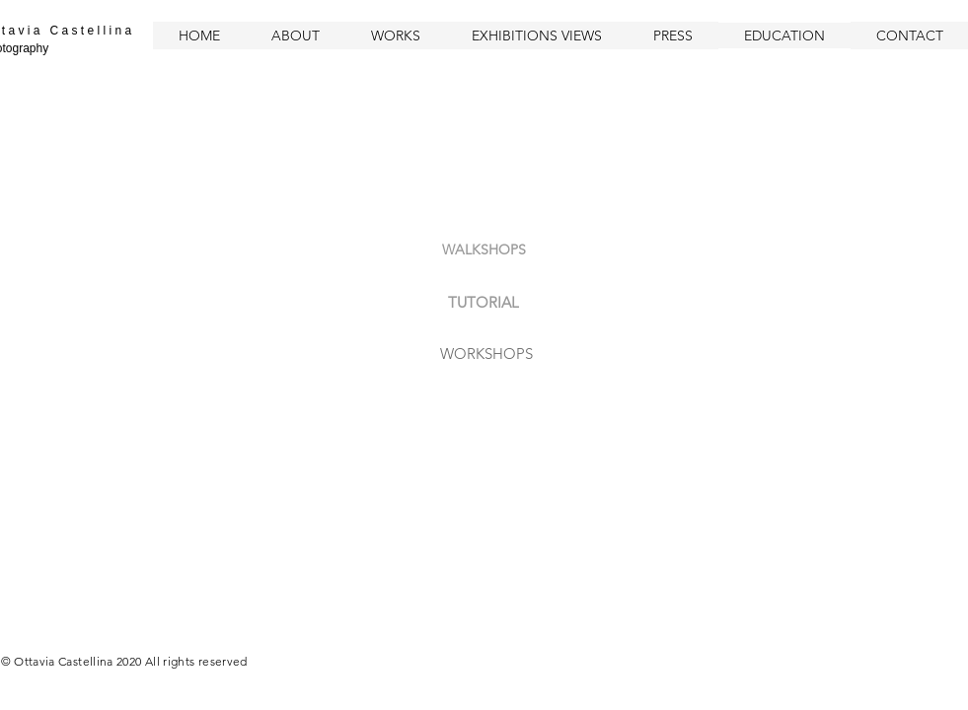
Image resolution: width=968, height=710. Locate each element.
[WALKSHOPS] (484, 250)
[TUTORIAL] (484, 301)
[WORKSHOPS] (486, 353)
